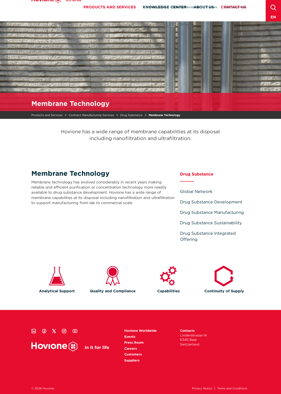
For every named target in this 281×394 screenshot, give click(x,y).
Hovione (56, 7)
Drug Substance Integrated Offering (208, 236)
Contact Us (233, 15)
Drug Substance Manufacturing (212, 212)
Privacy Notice (202, 388)
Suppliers (132, 360)
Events (129, 337)
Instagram (64, 331)
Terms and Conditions (232, 388)
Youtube (75, 331)
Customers (133, 354)
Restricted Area (235, 7)
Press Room (157, 7)
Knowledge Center (164, 15)
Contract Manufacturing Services (91, 115)
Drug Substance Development (211, 201)
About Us (203, 15)
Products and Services (109, 15)
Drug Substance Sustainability (211, 222)
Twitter (54, 331)
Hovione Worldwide (186, 7)
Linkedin (33, 331)
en (273, 17)
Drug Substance (131, 115)
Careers (212, 7)
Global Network (196, 191)
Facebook (44, 331)
